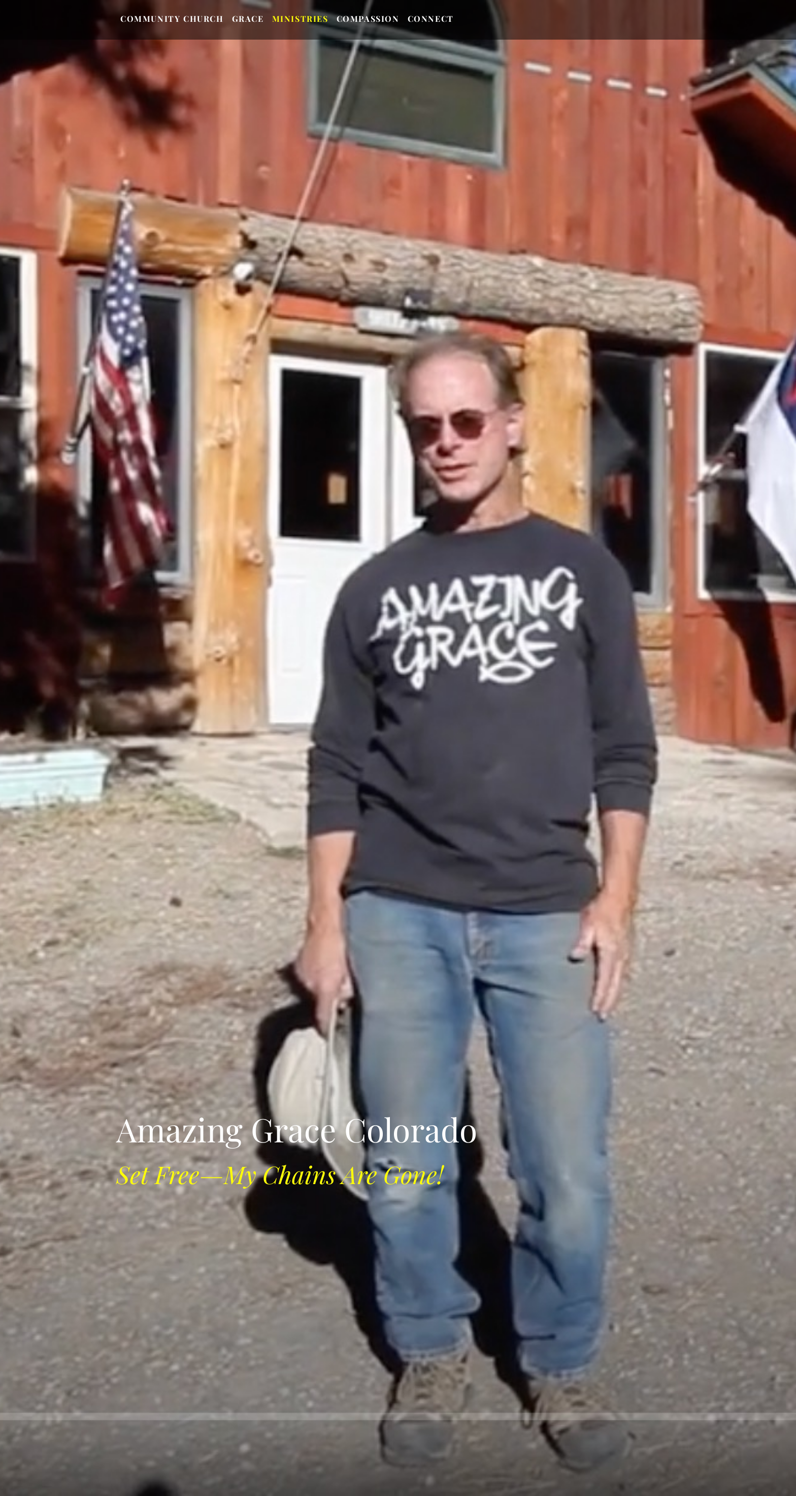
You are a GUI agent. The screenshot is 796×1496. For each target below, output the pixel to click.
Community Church (172, 18)
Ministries (300, 18)
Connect (431, 18)
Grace (248, 18)
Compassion (368, 18)
